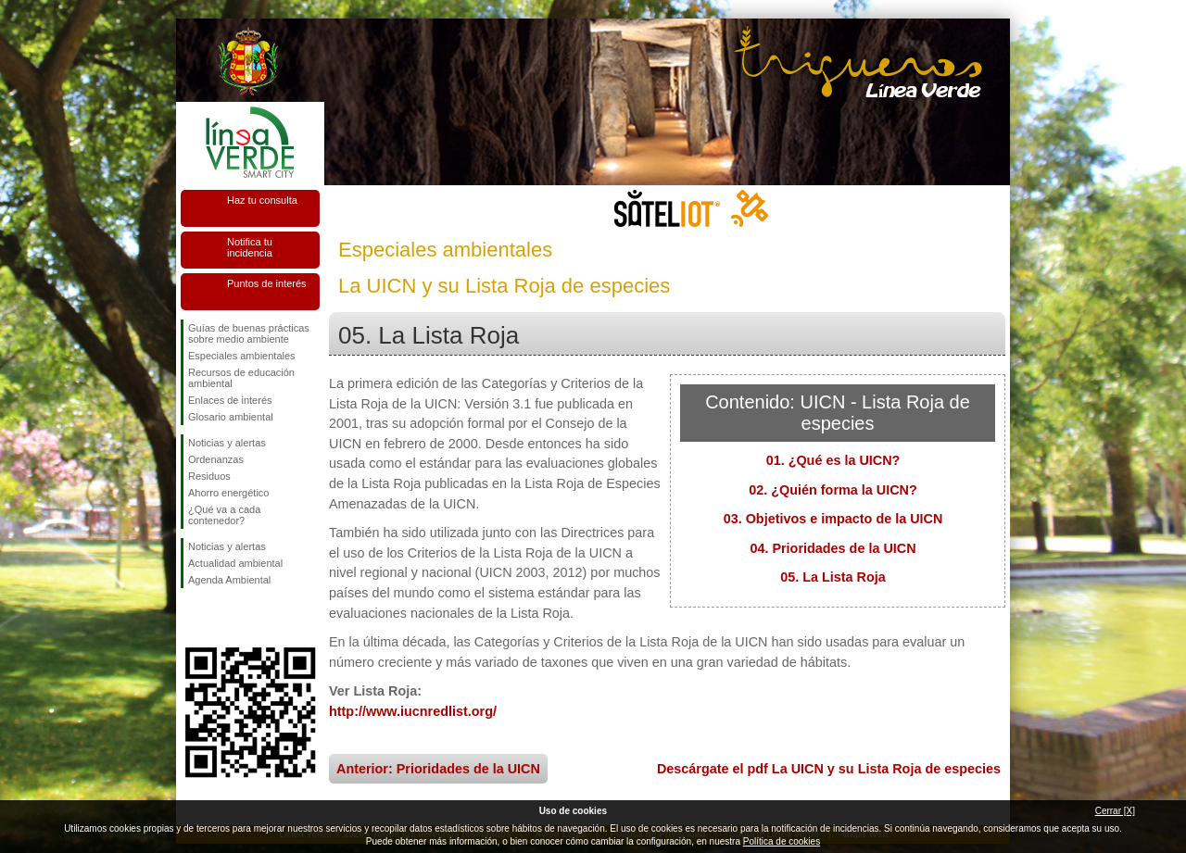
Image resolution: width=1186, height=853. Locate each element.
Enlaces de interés (230, 400)
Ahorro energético (228, 492)
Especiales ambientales (242, 355)
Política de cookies (781, 841)
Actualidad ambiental (235, 563)
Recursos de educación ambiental (241, 378)
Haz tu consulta (262, 200)
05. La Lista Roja (833, 577)
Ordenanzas (216, 459)
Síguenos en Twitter (222, 618)
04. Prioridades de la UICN (832, 548)
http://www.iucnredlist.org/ (413, 711)
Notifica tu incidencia (249, 247)
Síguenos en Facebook (192, 618)
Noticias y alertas (227, 442)
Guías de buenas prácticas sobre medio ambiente (248, 333)
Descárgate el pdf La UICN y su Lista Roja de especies (829, 768)
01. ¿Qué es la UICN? (833, 460)
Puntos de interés (267, 283)
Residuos (209, 476)
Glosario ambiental (230, 416)
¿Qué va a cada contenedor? (224, 515)
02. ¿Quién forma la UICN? (833, 490)
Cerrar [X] (1115, 811)
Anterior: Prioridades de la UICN (438, 768)
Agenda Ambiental (229, 579)
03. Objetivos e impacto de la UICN (833, 518)
